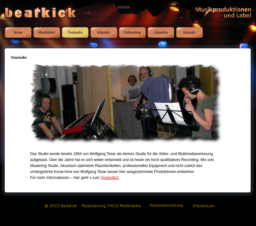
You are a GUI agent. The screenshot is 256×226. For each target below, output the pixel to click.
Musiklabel (46, 32)
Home (18, 32)
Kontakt (189, 32)
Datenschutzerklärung (166, 205)
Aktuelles (161, 32)
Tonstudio (75, 32)
